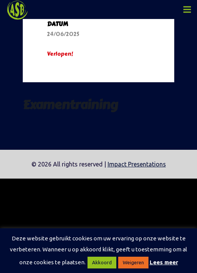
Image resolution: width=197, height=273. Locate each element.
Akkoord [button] (102, 262)
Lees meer (164, 262)
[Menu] (187, 9)
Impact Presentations (137, 164)
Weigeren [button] (133, 262)
